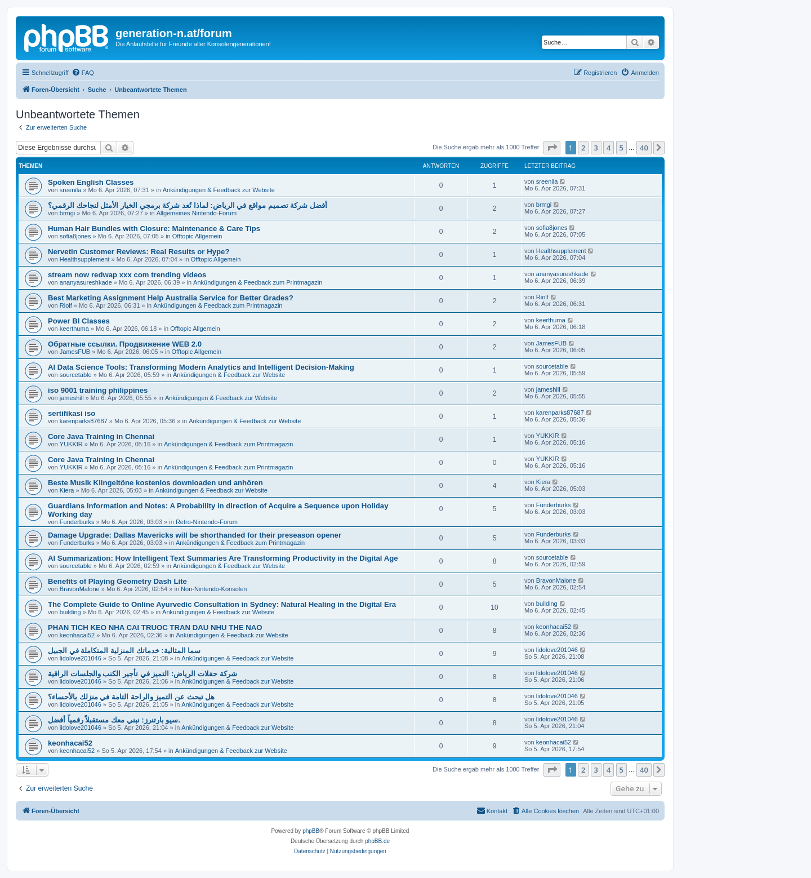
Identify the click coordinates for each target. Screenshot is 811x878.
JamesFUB (75, 351)
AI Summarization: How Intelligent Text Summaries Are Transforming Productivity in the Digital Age (223, 558)
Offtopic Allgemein (197, 236)
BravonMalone (80, 589)
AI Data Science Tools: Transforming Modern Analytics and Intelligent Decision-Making (201, 367)
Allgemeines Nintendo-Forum (197, 213)
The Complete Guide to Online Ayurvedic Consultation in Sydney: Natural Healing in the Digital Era (222, 604)
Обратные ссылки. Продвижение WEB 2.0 (125, 344)
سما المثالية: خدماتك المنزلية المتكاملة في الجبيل (124, 650)
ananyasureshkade (86, 282)
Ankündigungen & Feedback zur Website (219, 190)
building (70, 612)
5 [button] (621, 148)
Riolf (66, 305)
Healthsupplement (85, 259)
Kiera (67, 490)
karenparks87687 (84, 421)
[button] (551, 147)
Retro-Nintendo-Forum (207, 521)
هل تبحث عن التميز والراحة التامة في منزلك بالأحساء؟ (131, 697)
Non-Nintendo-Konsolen (214, 589)
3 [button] (596, 148)
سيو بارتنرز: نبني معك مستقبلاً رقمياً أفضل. (114, 720)
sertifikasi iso (71, 413)
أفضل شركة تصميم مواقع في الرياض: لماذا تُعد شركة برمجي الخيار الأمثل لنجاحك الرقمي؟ (187, 205)
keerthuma (74, 328)
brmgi (67, 213)
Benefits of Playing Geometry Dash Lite (117, 581)
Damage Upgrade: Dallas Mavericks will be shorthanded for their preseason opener (194, 535)
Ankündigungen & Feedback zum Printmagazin (257, 282)
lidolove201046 (80, 658)
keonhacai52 (77, 635)
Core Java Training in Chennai (101, 436)
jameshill (72, 397)
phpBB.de (377, 841)
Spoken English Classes (90, 182)
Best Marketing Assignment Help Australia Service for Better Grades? (170, 298)
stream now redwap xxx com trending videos (127, 275)
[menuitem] (83, 72)
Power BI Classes (79, 321)
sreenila (71, 190)
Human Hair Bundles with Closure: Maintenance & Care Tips (154, 228)
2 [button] (583, 148)
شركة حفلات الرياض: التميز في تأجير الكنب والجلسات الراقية (142, 673)
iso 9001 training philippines (98, 390)
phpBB (310, 831)
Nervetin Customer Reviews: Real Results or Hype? (138, 251)
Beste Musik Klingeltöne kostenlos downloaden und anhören (155, 482)
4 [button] (609, 148)
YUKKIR (71, 444)
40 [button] (644, 148)
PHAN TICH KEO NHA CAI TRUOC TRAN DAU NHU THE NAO (155, 627)
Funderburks (77, 521)
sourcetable (76, 374)
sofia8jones (75, 236)
